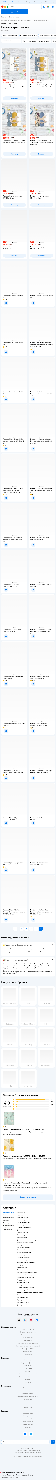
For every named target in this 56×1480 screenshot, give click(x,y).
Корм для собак (28, 1421)
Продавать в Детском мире (28, 1332)
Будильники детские (23, 1220)
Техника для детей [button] (8, 1212)
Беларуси (39, 1456)
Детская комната (14, 17)
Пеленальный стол (22, 1250)
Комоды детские (22, 1265)
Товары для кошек (28, 1413)
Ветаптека (28, 1427)
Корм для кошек (28, 1416)
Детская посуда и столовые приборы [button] (8, 1218)
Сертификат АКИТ (28, 1349)
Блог (28, 1405)
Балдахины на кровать (23, 1257)
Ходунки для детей (22, 1290)
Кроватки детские (22, 1232)
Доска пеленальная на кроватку (26, 1240)
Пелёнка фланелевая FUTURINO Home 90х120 (23, 1129)
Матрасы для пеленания (24, 1270)
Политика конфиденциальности (28, 1343)
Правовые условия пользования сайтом (28, 1450)
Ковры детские (21, 1285)
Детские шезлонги (22, 1297)
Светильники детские (23, 1222)
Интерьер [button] (6, 1223)
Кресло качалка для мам (24, 1260)
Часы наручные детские (24, 1227)
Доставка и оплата (28, 1329)
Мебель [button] (5, 1215)
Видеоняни (20, 1215)
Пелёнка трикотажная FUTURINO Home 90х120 (24, 1156)
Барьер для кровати (23, 1255)
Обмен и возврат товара (28, 1335)
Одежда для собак (28, 1424)
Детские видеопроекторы (25, 1230)
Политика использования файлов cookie (28, 1346)
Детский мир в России (21, 1456)
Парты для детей (22, 1237)
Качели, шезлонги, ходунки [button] (8, 1226)
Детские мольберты (23, 1302)
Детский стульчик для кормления (27, 1272)
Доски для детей (22, 1305)
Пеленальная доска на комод (25, 1242)
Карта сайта (28, 1354)
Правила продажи (28, 1337)
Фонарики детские (22, 1225)
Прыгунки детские (22, 1295)
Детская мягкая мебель (23, 1247)
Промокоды (28, 1340)
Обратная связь (28, 1351)
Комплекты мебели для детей (25, 1275)
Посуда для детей (22, 1280)
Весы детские (21, 1212)
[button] (14, 11)
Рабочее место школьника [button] (7, 1230)
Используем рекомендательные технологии (28, 1452)
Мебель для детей (22, 1235)
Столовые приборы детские (25, 1277)
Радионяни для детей (23, 1217)
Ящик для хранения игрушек (25, 1287)
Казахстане (31, 1456)
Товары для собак (28, 1419)
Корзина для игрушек (23, 1282)
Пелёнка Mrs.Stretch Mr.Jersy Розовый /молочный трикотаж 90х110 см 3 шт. (25, 1184)
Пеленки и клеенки (40, 20)
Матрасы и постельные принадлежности (15, 20)
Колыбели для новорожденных (26, 1262)
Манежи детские (22, 1267)
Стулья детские (21, 1245)
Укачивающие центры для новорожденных (30, 1292)
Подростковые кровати (24, 1252)
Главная (3, 17)
